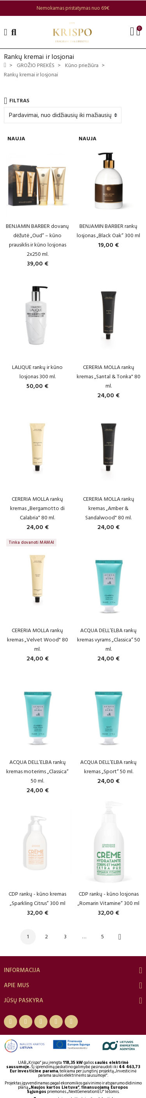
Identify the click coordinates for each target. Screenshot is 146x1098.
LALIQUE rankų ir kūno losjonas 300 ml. (37, 372)
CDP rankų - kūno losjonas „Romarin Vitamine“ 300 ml (108, 898)
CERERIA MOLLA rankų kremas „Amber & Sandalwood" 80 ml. (108, 508)
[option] (73, 8)
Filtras (16, 101)
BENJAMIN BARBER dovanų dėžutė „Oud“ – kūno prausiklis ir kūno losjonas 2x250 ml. (37, 240)
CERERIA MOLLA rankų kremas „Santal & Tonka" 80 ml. (109, 376)
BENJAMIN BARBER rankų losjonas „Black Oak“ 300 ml (108, 231)
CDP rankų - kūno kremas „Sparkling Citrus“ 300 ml (37, 898)
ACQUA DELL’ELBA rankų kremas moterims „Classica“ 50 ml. (37, 771)
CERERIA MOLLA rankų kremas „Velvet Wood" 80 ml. (37, 639)
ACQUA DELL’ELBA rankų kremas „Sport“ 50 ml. (108, 767)
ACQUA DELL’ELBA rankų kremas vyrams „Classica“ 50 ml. (108, 639)
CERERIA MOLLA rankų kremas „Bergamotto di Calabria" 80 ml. (37, 508)
